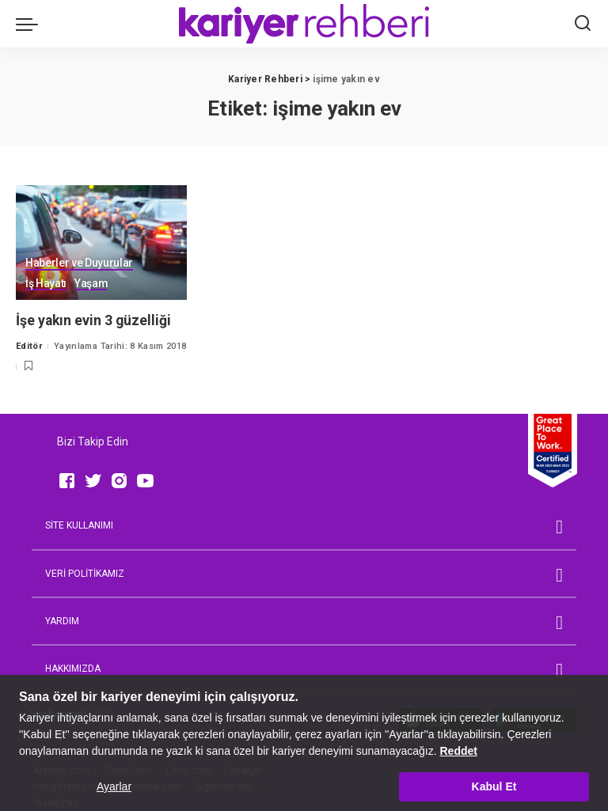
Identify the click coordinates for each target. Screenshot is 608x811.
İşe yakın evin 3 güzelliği (94, 320)
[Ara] (582, 23)
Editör (29, 346)
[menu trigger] (31, 23)
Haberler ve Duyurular (79, 263)
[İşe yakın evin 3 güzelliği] (101, 243)
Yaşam (91, 284)
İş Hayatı (45, 284)
